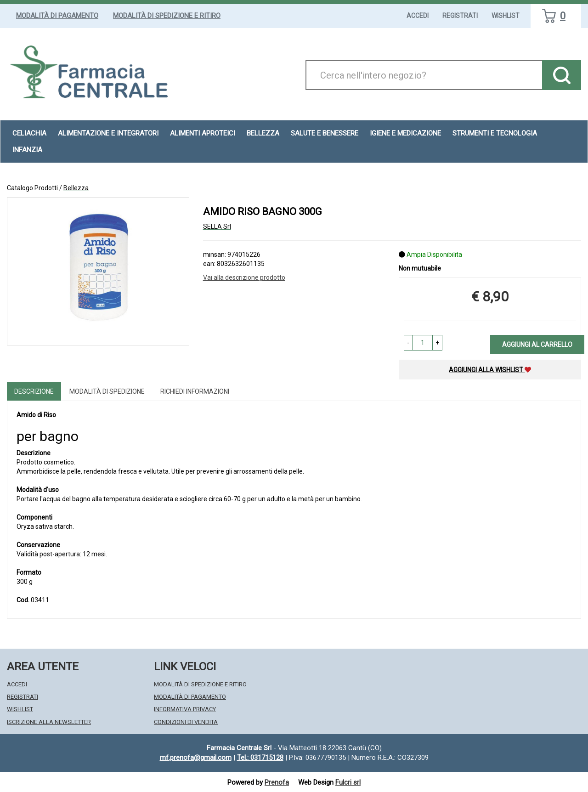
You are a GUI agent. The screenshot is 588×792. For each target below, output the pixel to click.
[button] (408, 343)
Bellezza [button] (263, 133)
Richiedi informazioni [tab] (194, 391)
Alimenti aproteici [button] (202, 133)
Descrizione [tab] (34, 391)
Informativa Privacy (185, 709)
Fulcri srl (348, 782)
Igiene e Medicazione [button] (405, 133)
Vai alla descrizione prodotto (244, 277)
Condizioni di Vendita (186, 721)
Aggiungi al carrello (537, 344)
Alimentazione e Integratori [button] (108, 133)
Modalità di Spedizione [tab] (107, 391)
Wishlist (506, 15)
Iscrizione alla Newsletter (49, 721)
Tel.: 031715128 (260, 757)
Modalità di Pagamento (57, 15)
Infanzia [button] (27, 150)
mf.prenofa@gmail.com (196, 757)
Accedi (418, 15)
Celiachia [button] (29, 133)
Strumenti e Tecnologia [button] (494, 133)
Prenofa (277, 782)
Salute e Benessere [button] (324, 133)
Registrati (460, 15)
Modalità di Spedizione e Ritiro (166, 15)
